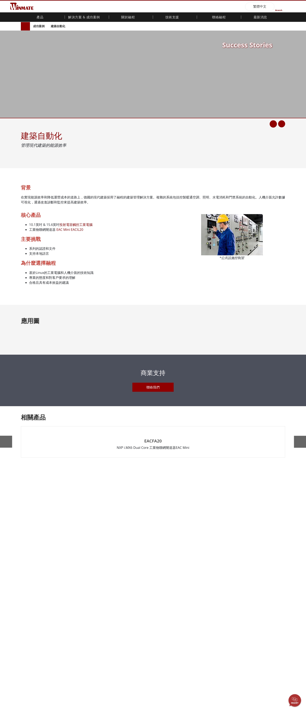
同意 (266, 712)
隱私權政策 (234, 709)
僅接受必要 (49, 713)
